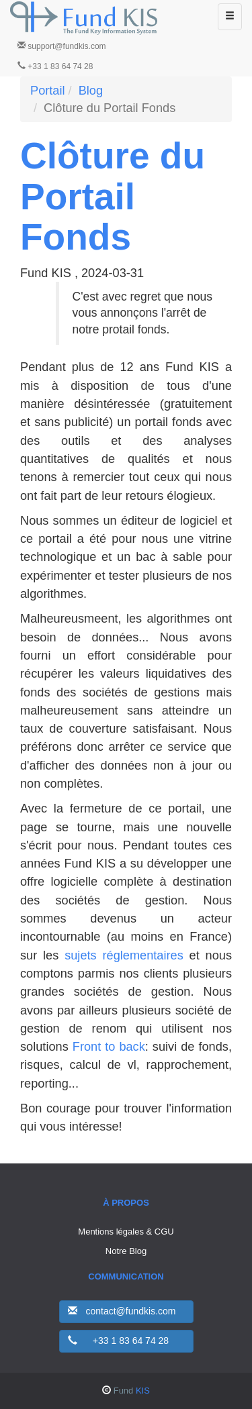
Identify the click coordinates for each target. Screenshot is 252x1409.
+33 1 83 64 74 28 (55, 66)
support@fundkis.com (61, 46)
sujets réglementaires (124, 955)
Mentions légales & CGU (125, 1232)
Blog (91, 90)
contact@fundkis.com (122, 1311)
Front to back (109, 1046)
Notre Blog (126, 1251)
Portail (47, 90)
